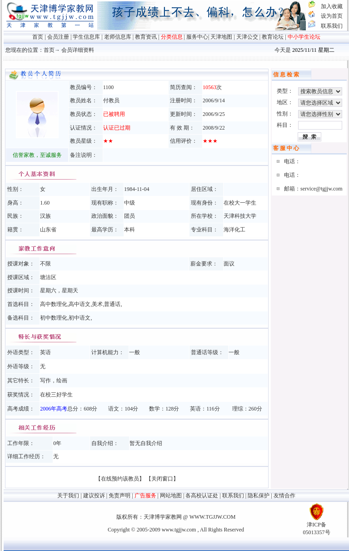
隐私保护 (258, 495)
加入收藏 (332, 6)
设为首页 (332, 16)
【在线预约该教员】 (120, 479)
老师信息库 (117, 37)
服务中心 (197, 37)
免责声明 (119, 495)
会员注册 (58, 37)
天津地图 (221, 37)
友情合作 (284, 495)
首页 (37, 37)
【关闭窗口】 (162, 479)
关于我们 (68, 495)
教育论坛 (273, 37)
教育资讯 (146, 37)
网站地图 (171, 495)
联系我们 (332, 26)
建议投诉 (94, 495)
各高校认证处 (201, 495)
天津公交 (247, 37)
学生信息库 (86, 37)
